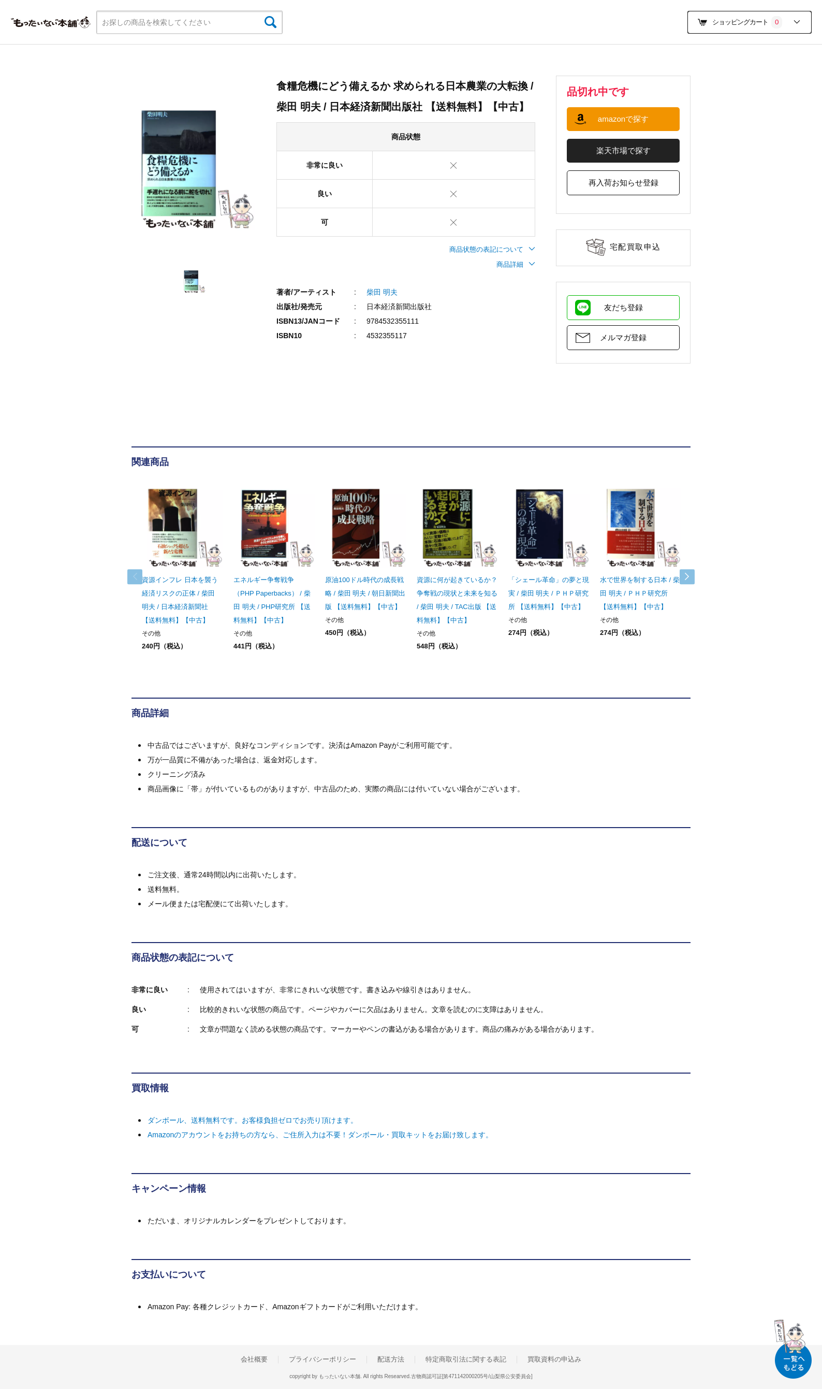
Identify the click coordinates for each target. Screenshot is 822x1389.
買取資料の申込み (554, 1359)
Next (680, 577)
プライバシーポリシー (322, 1359)
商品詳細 (515, 264)
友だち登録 (623, 307)
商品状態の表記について (492, 249)
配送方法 (390, 1359)
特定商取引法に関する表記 (465, 1359)
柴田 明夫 (382, 292)
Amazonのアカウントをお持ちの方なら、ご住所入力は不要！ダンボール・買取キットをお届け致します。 (320, 1135)
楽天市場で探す (623, 150)
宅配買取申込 (635, 246)
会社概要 (254, 1359)
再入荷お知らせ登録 (623, 182)
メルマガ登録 (623, 337)
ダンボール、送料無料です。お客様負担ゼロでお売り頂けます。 (253, 1120)
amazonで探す (623, 118)
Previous (141, 577)
